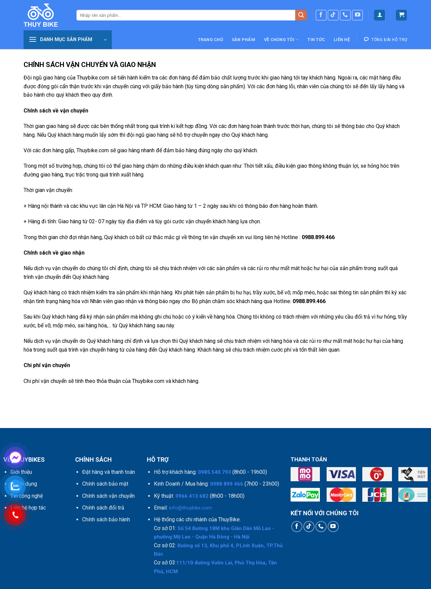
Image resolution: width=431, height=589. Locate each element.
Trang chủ (210, 39)
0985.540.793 (214, 472)
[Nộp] (301, 15)
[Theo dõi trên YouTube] (357, 15)
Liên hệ (342, 39)
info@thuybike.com (190, 508)
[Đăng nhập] (379, 15)
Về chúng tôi (281, 39)
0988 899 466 (226, 484)
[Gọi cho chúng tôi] (345, 15)
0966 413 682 (191, 496)
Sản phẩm (243, 39)
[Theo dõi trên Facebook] (321, 15)
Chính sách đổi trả (103, 507)
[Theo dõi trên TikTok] (333, 15)
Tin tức (316, 39)
